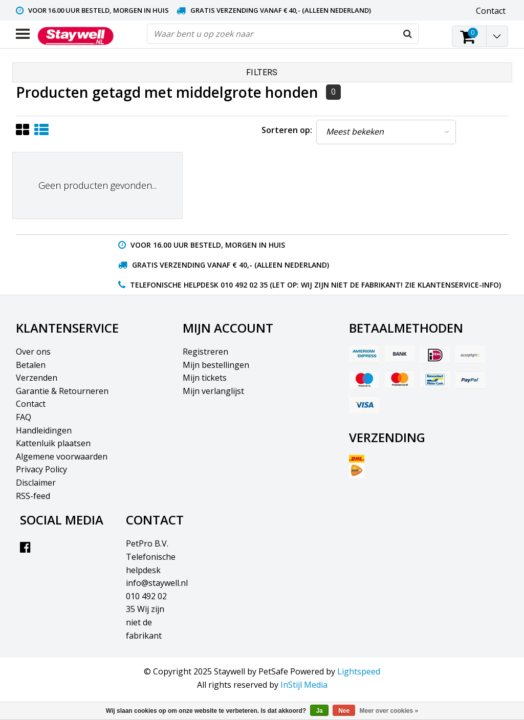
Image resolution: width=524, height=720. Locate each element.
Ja (319, 710)
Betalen (31, 364)
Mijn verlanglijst (213, 391)
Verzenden (36, 377)
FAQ (23, 417)
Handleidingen (44, 430)
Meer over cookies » (389, 710)
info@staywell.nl (157, 582)
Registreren (205, 351)
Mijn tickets (205, 377)
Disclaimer (36, 482)
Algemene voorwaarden (61, 456)
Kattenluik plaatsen (53, 443)
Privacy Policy (41, 469)
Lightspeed (358, 671)
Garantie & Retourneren (62, 391)
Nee (344, 710)
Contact (31, 403)
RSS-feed (33, 495)
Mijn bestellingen (216, 364)
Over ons (33, 351)
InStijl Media (304, 684)
